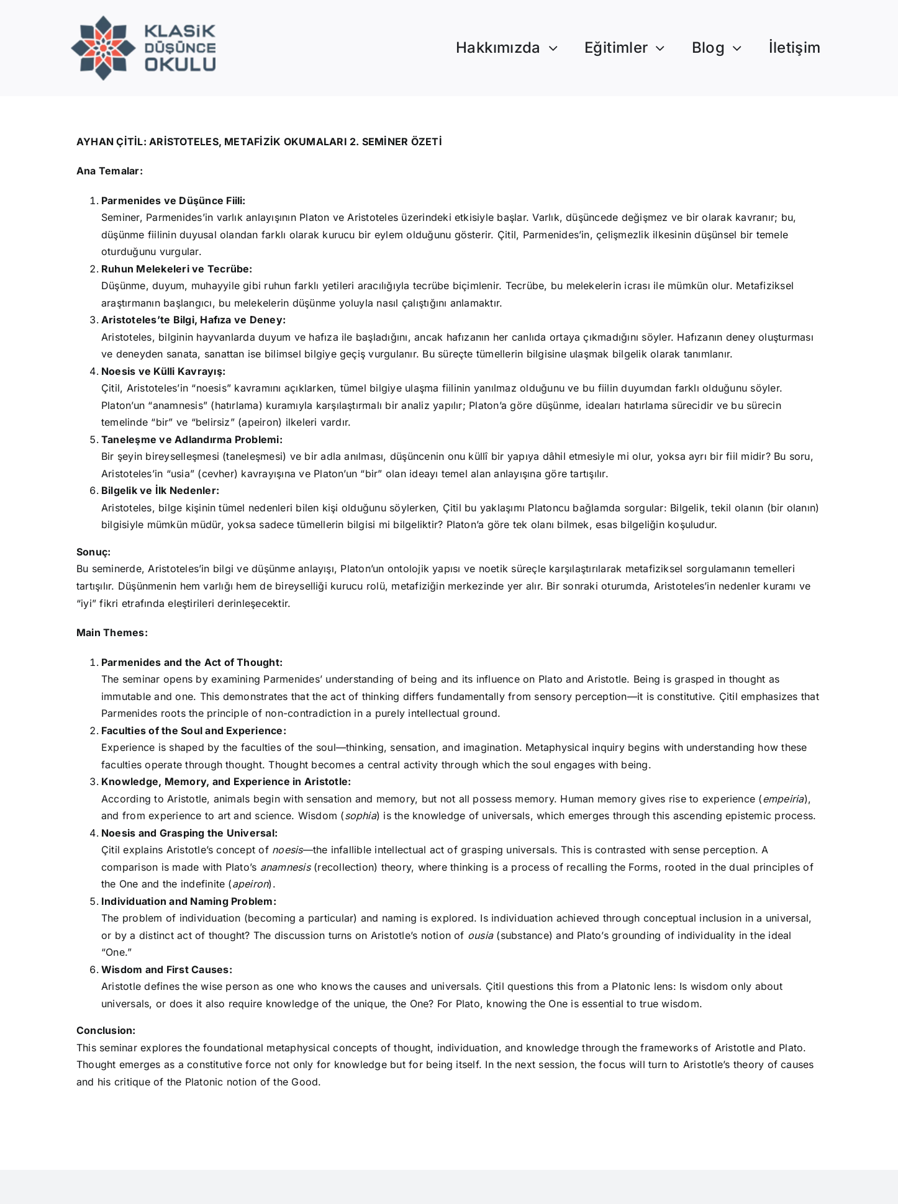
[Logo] (143, 20)
